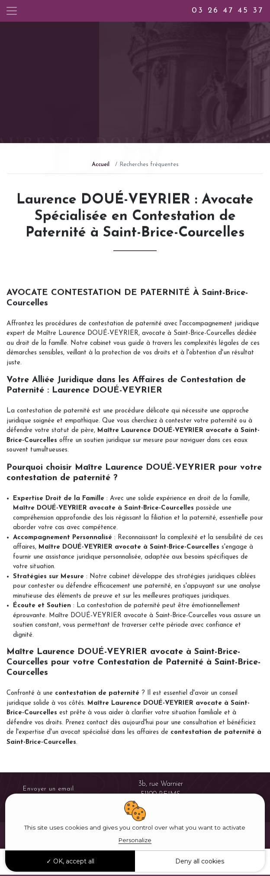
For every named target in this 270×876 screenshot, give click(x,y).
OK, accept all (70, 861)
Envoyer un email (48, 789)
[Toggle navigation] (11, 11)
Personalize (135, 840)
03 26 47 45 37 (228, 11)
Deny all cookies (199, 861)
